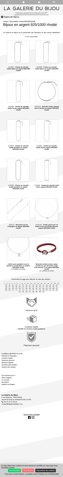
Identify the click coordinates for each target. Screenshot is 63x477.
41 (23, 295)
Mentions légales (7, 371)
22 (13, 293)
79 (43, 298)
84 (19, 300)
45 (36, 295)
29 (36, 293)
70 (13, 298)
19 (58, 291)
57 (23, 296)
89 (36, 300)
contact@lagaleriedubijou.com (12, 412)
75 (30, 298)
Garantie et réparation (9, 364)
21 (9, 293)
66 (53, 296)
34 (53, 293)
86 (26, 300)
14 (41, 291)
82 (53, 298)
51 (57, 295)
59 (30, 296)
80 (47, 298)
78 (40, 298)
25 (23, 293)
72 (19, 298)
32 (47, 293)
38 (13, 295)
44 (33, 295)
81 (50, 298)
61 (36, 296)
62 (40, 296)
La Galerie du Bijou (10, 403)
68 (6, 298)
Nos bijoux (5, 390)
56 (19, 296)
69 (9, 298)
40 (19, 295)
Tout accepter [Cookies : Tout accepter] (14, 470)
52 (6, 296)
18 (55, 291)
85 (23, 300)
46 (40, 295)
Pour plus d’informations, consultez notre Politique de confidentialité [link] (32, 474)
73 (23, 298)
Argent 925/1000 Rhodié (27, 21)
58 (26, 296)
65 (50, 296)
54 (13, 296)
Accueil (5, 21)
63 (43, 296)
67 (57, 296)
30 (40, 293)
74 (26, 298)
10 (28, 291)
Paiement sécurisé (8, 368)
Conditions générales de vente (12, 362)
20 (6, 293)
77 (36, 298)
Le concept (5, 388)
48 (47, 295)
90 (40, 300)
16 (48, 291)
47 (43, 295)
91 (43, 300)
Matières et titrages (8, 393)
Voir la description (31, 45)
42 (26, 295)
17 (51, 291)
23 (16, 293)
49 (50, 295)
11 (31, 291)
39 (16, 295)
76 (33, 298)
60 (33, 296)
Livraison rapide (7, 366)
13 (38, 291)
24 (19, 293)
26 (26, 293)
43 (30, 295)
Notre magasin (7, 386)
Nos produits (14, 21)
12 (34, 291)
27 (30, 293)
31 (43, 293)
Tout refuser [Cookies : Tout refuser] (28, 470)
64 (47, 296)
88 (33, 300)
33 (50, 293)
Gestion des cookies (9, 375)
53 (9, 296)
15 (44, 291)
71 (16, 298)
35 (57, 293)
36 (6, 295)
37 (9, 295)
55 (16, 296)
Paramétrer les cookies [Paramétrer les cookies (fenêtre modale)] (45, 470)
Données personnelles (9, 373)
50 (53, 295)
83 (57, 298)
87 (30, 300)
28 (33, 293)
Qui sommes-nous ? (8, 384)
